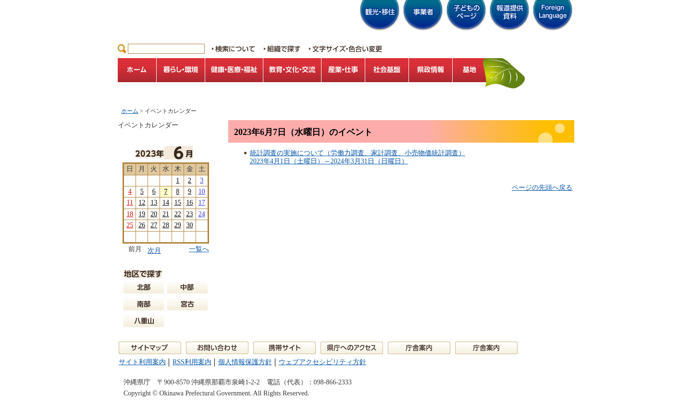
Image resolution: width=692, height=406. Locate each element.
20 (153, 214)
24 (201, 214)
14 (165, 202)
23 (189, 214)
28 (165, 225)
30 (189, 225)
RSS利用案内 (192, 362)
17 (201, 202)
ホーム (129, 111)
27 (153, 225)
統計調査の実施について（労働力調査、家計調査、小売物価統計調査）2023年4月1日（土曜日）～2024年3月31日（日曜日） (357, 157)
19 (141, 214)
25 (129, 225)
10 (201, 191)
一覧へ (199, 249)
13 (153, 202)
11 (129, 202)
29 (177, 225)
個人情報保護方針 (245, 362)
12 (141, 202)
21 (165, 214)
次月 (154, 250)
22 (177, 214)
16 (189, 202)
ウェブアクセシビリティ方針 (322, 362)
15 (177, 202)
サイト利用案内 (142, 362)
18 (129, 214)
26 (141, 225)
